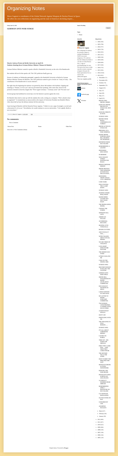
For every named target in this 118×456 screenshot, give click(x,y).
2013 (99, 75)
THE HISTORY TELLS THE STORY (103, 354)
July (100, 90)
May (100, 95)
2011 (99, 422)
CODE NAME (103, 182)
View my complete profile (84, 79)
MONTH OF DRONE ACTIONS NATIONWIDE (105, 366)
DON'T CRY (102, 315)
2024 (99, 47)
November (102, 80)
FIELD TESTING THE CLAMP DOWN (103, 186)
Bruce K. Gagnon (84, 48)
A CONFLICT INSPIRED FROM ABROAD (104, 382)
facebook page (83, 94)
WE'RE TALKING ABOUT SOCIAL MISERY (104, 238)
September (102, 85)
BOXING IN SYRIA (104, 229)
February (101, 413)
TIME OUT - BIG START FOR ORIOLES (103, 341)
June (100, 93)
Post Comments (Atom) (20, 129)
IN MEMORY (102, 154)
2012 (99, 419)
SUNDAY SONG (103, 116)
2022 (99, 52)
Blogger (66, 448)
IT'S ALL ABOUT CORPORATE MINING (104, 331)
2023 (99, 49)
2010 (99, 424)
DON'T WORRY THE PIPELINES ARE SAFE (105, 360)
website (81, 88)
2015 (99, 70)
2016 (99, 67)
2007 (99, 432)
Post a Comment (13, 122)
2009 (99, 427)
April (100, 98)
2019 (99, 59)
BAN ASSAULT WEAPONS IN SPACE (103, 287)
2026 (99, 41)
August (101, 88)
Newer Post (11, 126)
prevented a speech (33, 77)
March (101, 411)
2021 (99, 54)
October (101, 82)
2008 (99, 429)
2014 (99, 72)
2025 (99, 44)
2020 (99, 57)
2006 (99, 435)
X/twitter (81, 100)
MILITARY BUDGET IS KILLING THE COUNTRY (105, 268)
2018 (99, 62)
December (102, 77)
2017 (99, 65)
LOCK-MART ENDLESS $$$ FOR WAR (103, 248)
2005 (99, 437)
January (101, 416)
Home (39, 126)
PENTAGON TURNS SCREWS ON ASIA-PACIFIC (105, 376)
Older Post (69, 126)
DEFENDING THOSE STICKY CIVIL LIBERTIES (105, 177)
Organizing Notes (26, 8)
